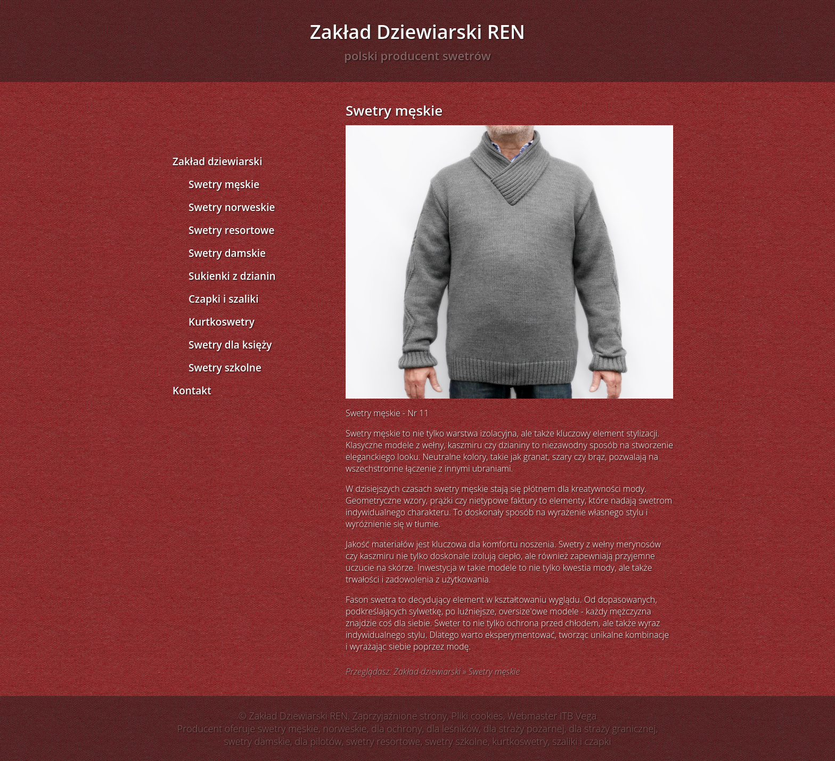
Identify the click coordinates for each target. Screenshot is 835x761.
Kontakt (192, 391)
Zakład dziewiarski (218, 161)
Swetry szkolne (225, 368)
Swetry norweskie (232, 207)
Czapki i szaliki (223, 299)
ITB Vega (578, 715)
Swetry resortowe (231, 230)
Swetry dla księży (230, 345)
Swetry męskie (224, 184)
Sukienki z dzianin (232, 276)
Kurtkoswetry (222, 322)
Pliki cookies (477, 715)
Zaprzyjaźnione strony (400, 715)
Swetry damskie (227, 253)
